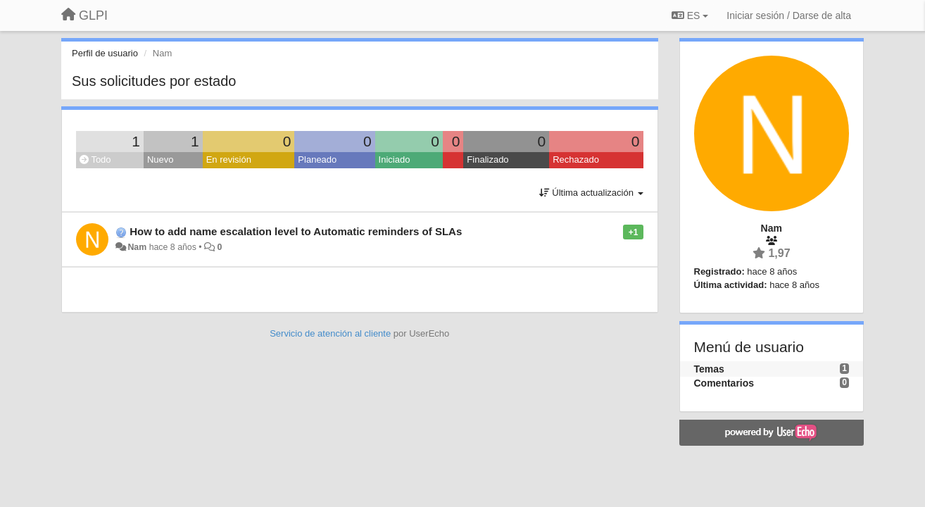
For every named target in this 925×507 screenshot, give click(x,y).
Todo (95, 159)
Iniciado (394, 159)
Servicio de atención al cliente (332, 333)
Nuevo (160, 159)
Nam (136, 247)
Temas (709, 369)
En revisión (228, 159)
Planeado (317, 159)
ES (690, 15)
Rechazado (576, 159)
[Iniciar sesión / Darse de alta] (789, 15)
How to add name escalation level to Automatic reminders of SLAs (296, 231)
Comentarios (724, 383)
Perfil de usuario (105, 53)
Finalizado (487, 159)
